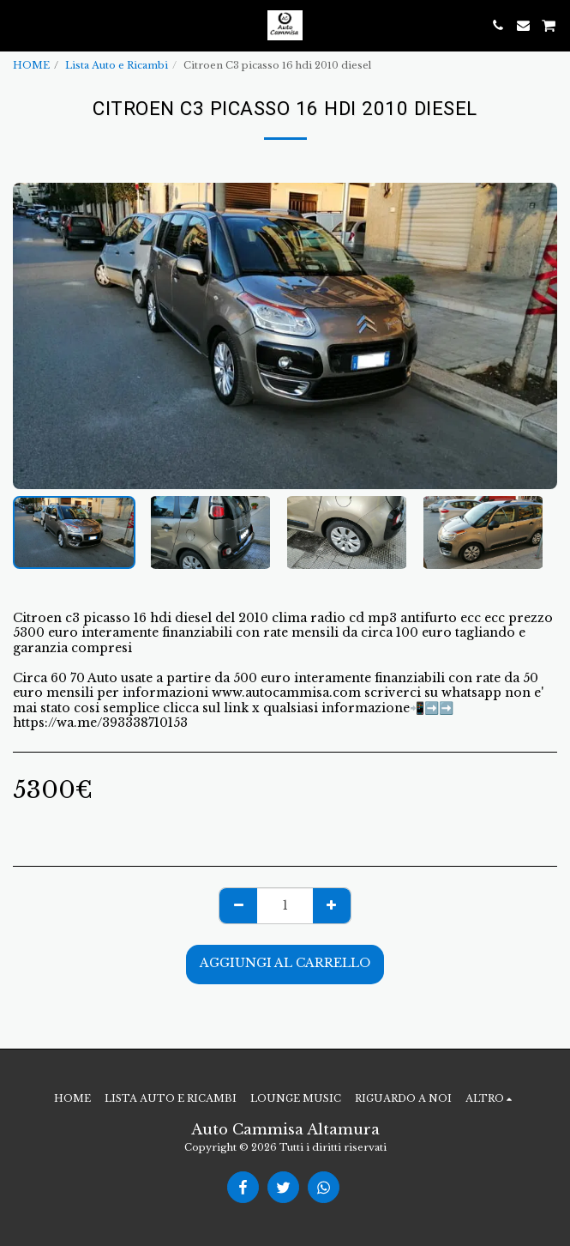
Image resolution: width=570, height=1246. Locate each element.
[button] (18, 25)
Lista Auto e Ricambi (116, 65)
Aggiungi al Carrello (285, 963)
